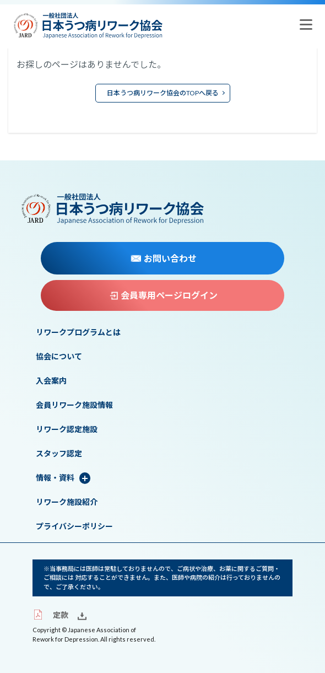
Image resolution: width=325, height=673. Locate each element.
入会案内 (51, 381)
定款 (50, 615)
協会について (59, 356)
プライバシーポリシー (74, 526)
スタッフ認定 (59, 453)
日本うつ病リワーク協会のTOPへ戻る (163, 93)
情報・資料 (55, 478)
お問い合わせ (164, 258)
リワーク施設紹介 (67, 502)
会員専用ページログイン (164, 295)
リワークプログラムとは (78, 332)
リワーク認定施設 (67, 429)
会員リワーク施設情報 (74, 405)
